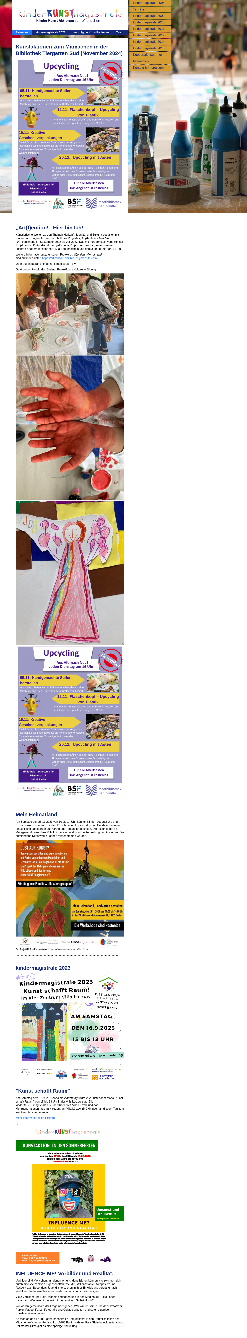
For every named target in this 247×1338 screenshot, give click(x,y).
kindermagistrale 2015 (149, 48)
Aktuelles (22, 32)
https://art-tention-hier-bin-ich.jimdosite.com (69, 258)
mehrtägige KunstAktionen (90, 32)
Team (119, 32)
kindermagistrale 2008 (149, 3)
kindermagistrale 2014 (149, 42)
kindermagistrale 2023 (50, 32)
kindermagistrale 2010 (149, 22)
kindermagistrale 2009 (149, 16)
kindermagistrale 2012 (149, 35)
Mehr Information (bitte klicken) (35, 1117)
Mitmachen (141, 61)
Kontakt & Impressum (148, 67)
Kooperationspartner (147, 54)
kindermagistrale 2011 (149, 29)
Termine (138, 9)
